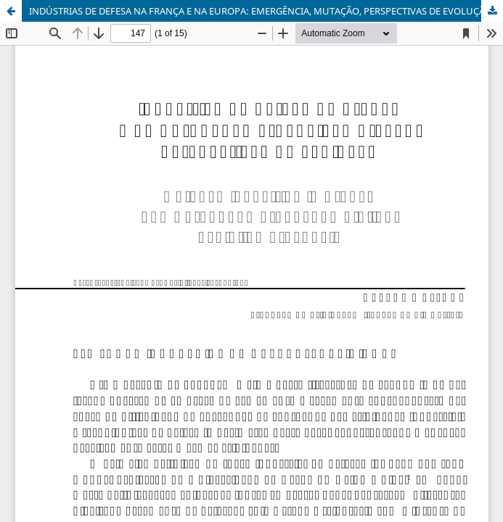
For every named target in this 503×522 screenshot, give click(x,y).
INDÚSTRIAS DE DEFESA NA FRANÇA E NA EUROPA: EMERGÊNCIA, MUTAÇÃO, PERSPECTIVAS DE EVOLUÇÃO (260, 10)
